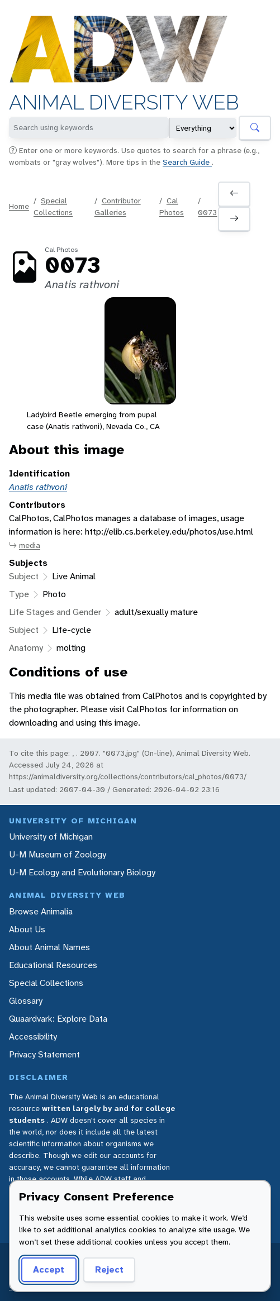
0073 (207, 212)
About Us (27, 929)
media (24, 545)
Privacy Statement (44, 1054)
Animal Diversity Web (124, 102)
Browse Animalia (41, 911)
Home (19, 206)
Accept (48, 1269)
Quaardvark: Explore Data (58, 1018)
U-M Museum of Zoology (57, 854)
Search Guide (187, 162)
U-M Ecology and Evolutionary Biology (82, 872)
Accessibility (33, 1036)
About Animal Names (49, 947)
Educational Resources (53, 965)
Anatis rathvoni (38, 487)
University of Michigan (51, 836)
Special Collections (46, 983)
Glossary (25, 1001)
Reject (109, 1269)
